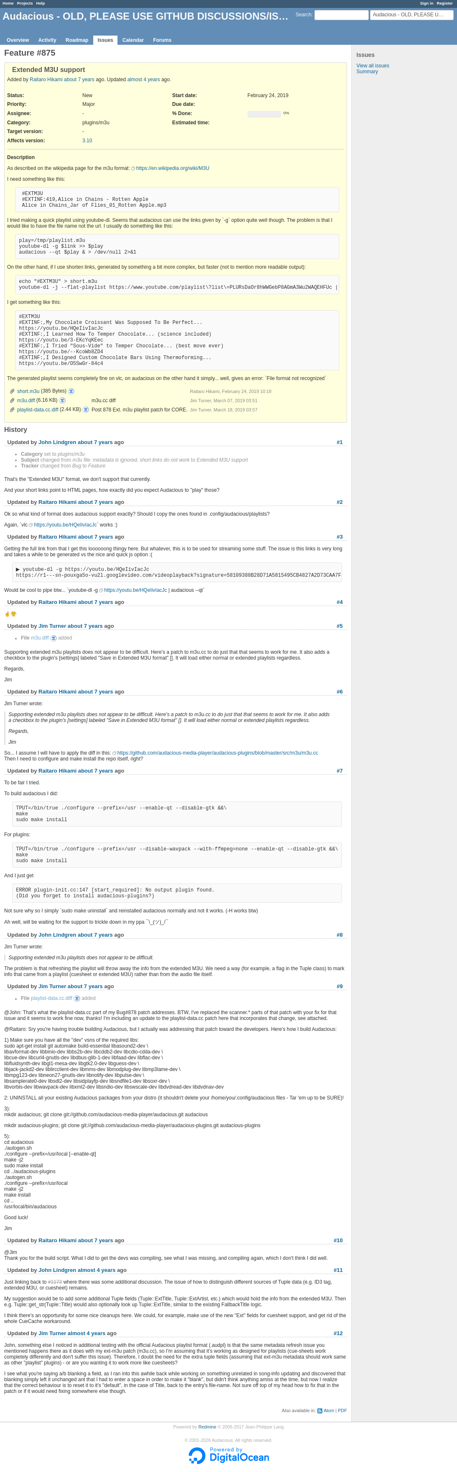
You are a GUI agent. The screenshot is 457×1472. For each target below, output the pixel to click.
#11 (338, 1271)
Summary (367, 71)
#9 (339, 987)
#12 (338, 1334)
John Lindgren (57, 442)
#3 (339, 537)
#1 (339, 442)
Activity (47, 40)
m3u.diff (26, 400)
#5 (339, 627)
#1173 (55, 1283)
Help (40, 3)
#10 (338, 1241)
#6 (339, 692)
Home (8, 3)
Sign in (427, 3)
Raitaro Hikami (46, 79)
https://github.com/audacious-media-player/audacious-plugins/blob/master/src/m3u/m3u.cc (217, 754)
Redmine (207, 1427)
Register (445, 3)
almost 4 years (144, 79)
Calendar (133, 40)
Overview (18, 40)
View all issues (373, 66)
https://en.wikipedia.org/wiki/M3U (172, 168)
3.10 (87, 141)
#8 (339, 936)
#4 (339, 603)
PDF (342, 1411)
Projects (25, 3)
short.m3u (28, 391)
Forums (162, 40)
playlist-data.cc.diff (38, 410)
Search (303, 15)
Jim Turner (52, 627)
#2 (339, 502)
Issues (105, 40)
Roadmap (77, 40)
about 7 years (79, 79)
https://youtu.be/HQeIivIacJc (65, 525)
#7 (339, 771)
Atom (329, 1411)
